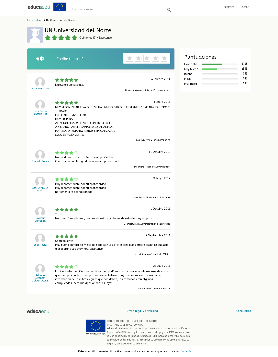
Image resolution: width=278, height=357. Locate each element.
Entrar (246, 7)
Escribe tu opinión (71, 59)
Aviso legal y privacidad (143, 311)
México (39, 20)
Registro (229, 7)
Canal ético (243, 311)
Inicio (30, 20)
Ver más (186, 351)
